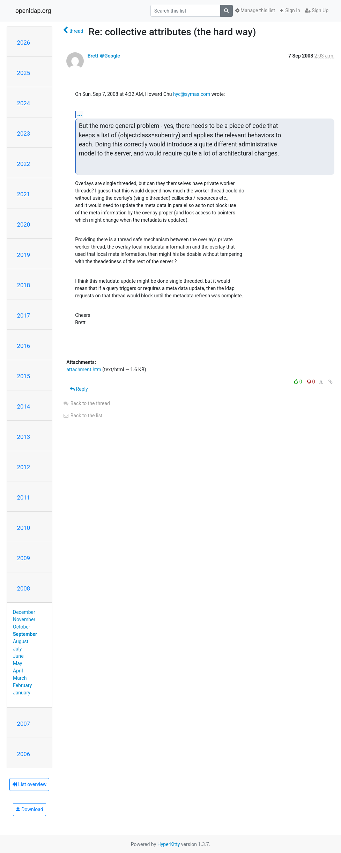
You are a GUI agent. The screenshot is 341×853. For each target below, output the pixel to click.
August (20, 641)
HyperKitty (168, 844)
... (79, 114)
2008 (23, 588)
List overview (29, 784)
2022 (23, 163)
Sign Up (316, 10)
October (21, 627)
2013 (23, 436)
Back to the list (82, 415)
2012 (23, 467)
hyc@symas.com (191, 94)
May (17, 663)
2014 (23, 406)
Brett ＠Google (104, 56)
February (22, 685)
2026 (23, 42)
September (25, 634)
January (21, 692)
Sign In (290, 10)
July (17, 649)
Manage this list (255, 10)
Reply (79, 389)
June (18, 656)
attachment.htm (83, 369)
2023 (23, 133)
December (24, 612)
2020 (23, 224)
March (20, 678)
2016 (23, 345)
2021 (23, 194)
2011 (23, 497)
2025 (23, 72)
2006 (23, 754)
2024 (23, 103)
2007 (23, 723)
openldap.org (33, 10)
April (18, 670)
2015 (23, 376)
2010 (23, 527)
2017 (23, 315)
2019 (23, 254)
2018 (23, 285)
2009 (23, 558)
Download (29, 809)
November (24, 619)
